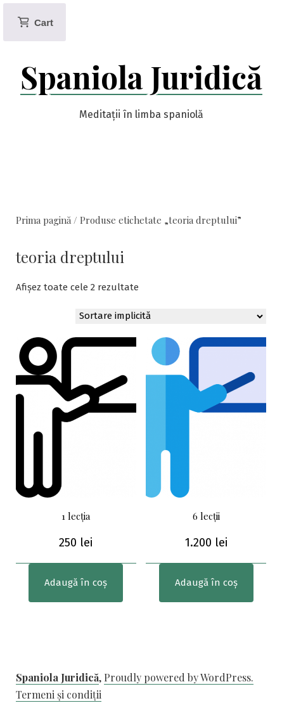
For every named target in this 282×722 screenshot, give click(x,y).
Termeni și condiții (58, 694)
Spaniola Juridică (141, 76)
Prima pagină (43, 220)
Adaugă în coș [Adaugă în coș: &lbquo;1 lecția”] (75, 582)
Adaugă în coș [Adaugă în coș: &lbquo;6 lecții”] (206, 582)
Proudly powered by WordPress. (178, 677)
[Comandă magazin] (170, 316)
